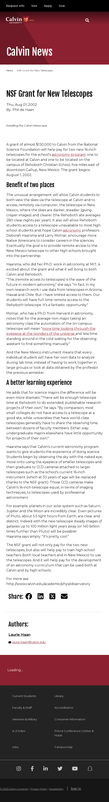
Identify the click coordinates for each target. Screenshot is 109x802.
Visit (34, 5)
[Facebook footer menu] (32, 769)
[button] (87, 20)
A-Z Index (18, 731)
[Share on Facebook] (28, 596)
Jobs (15, 747)
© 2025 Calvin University (14, 788)
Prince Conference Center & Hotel (74, 733)
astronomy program (69, 155)
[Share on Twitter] (52, 596)
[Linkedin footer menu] (45, 769)
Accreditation (63, 707)
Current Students (24, 696)
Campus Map (63, 747)
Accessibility (56, 788)
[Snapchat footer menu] (90, 769)
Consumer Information (69, 719)
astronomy (72, 230)
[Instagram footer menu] (18, 769)
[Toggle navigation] (98, 20)
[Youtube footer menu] (75, 769)
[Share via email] (64, 596)
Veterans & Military (24, 719)
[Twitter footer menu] (60, 769)
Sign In (76, 789)
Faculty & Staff (22, 707)
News (10, 70)
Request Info (15, 5)
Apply (48, 5)
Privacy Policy (39, 788)
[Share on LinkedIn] (40, 596)
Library (59, 696)
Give (62, 5)
